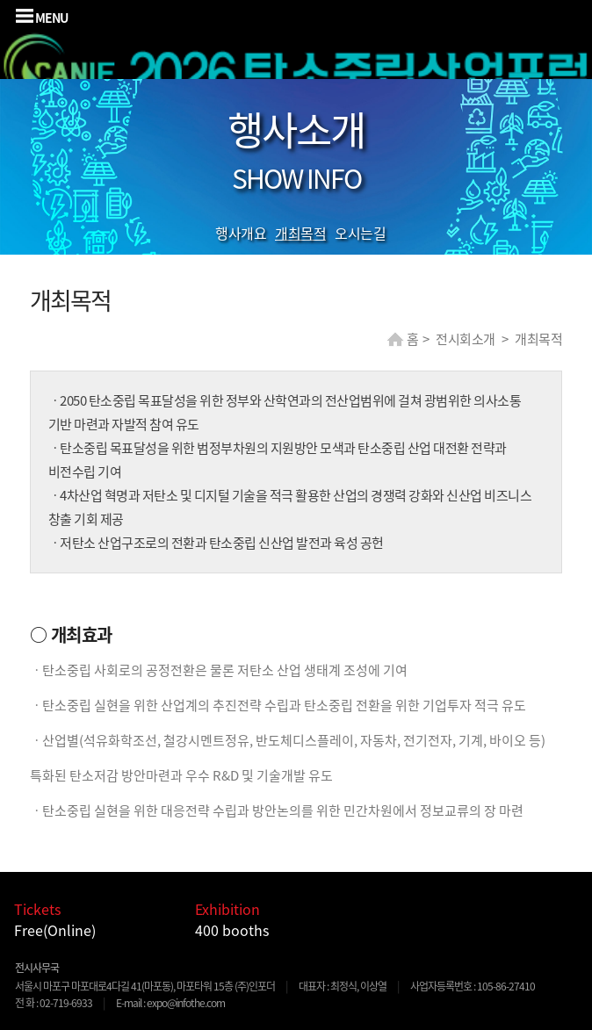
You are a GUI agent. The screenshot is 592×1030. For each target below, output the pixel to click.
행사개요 (240, 232)
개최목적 (300, 232)
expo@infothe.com (186, 1003)
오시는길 (360, 232)
